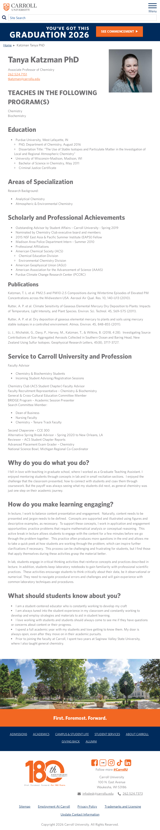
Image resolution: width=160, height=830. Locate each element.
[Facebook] (94, 762)
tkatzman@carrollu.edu (24, 79)
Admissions (18, 734)
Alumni (91, 741)
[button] (152, 822)
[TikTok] (119, 762)
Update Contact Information (80, 814)
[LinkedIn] (128, 762)
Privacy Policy (87, 806)
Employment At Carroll (54, 806)
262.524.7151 (17, 74)
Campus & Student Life (72, 734)
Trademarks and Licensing (123, 806)
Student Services (107, 734)
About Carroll (137, 734)
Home (7, 45)
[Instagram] (111, 762)
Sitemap (24, 806)
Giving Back (71, 741)
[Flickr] (103, 762)
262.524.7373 (133, 793)
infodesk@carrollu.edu (98, 793)
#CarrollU (121, 769)
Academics (41, 734)
